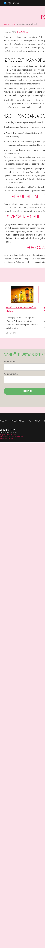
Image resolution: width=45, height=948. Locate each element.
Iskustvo (3, 421)
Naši (29, 421)
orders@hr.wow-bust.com (8, 432)
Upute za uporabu (17, 421)
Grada (37, 421)
